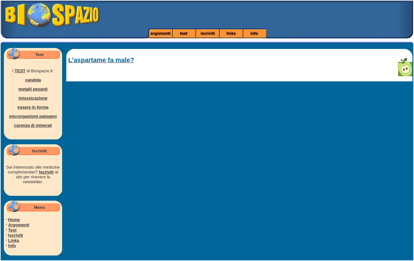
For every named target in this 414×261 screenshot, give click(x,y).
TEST (20, 70)
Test (12, 230)
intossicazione (33, 98)
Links (13, 240)
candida (33, 79)
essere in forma (33, 107)
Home (14, 219)
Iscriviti (46, 172)
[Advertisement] (291, 14)
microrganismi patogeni (33, 116)
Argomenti (18, 224)
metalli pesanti (33, 89)
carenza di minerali (33, 125)
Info (12, 245)
